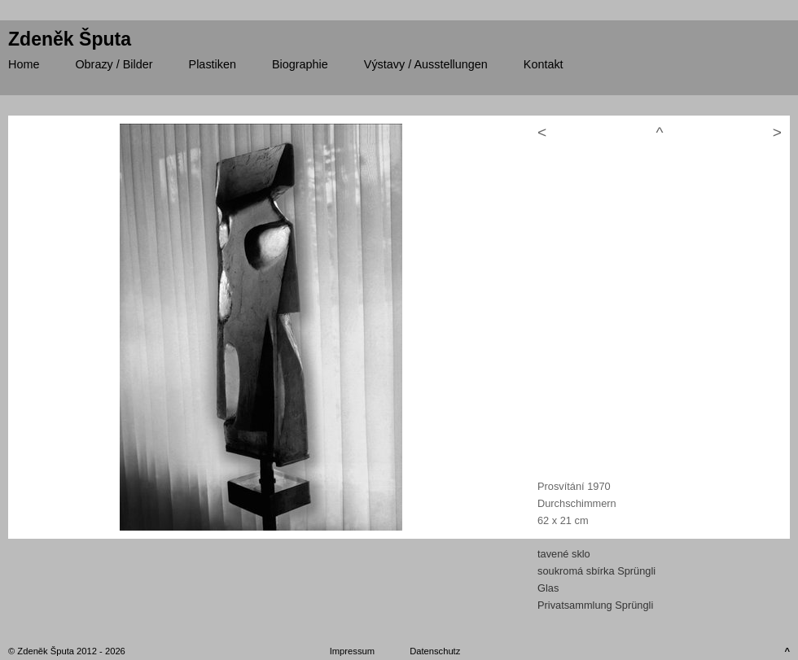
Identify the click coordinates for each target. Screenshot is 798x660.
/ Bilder (113, 64)
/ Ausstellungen (426, 64)
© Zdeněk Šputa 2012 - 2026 (66, 651)
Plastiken (212, 64)
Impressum (352, 651)
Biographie (300, 64)
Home (23, 64)
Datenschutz (435, 651)
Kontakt (543, 64)
